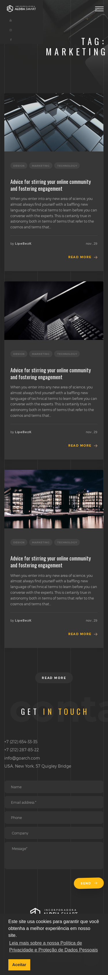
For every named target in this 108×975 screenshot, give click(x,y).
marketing (41, 165)
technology (67, 165)
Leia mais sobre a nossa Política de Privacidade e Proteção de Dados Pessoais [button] (53, 946)
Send (89, 883)
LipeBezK (23, 244)
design (18, 165)
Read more (79, 257)
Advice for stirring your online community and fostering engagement (50, 185)
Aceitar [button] (19, 964)
